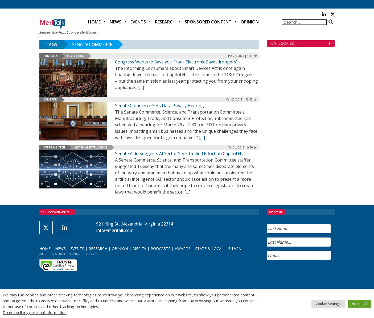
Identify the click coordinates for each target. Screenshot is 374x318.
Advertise (59, 254)
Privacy (91, 254)
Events (138, 22)
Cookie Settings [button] (328, 303)
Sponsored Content (208, 22)
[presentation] (307, 274)
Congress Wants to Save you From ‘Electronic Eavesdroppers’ (176, 62)
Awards (183, 248)
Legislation (75, 56)
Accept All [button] (359, 303)
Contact (76, 254)
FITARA (234, 248)
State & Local (209, 248)
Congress (50, 56)
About (43, 254)
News (115, 22)
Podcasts (160, 248)
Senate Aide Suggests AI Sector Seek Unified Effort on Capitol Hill (179, 153)
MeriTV (139, 248)
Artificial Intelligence (90, 147)
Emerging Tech (54, 147)
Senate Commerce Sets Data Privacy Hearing (159, 105)
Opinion (250, 22)
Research (165, 22)
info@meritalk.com (114, 230)
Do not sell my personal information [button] (35, 312)
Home (94, 22)
